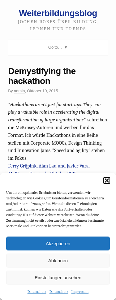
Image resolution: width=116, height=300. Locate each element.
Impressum (80, 291)
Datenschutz (37, 291)
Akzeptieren (58, 243)
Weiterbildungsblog (58, 13)
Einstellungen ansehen (58, 277)
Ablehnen (58, 260)
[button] (107, 180)
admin (19, 91)
